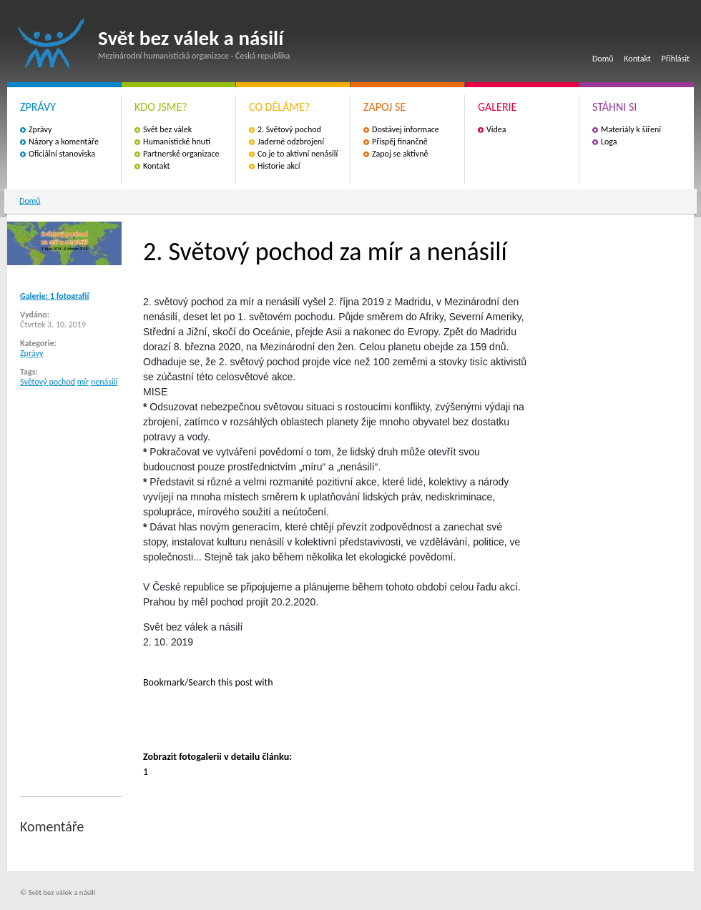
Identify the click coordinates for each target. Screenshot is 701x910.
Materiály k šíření (631, 129)
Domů (603, 59)
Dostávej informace (405, 129)
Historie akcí (279, 166)
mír (83, 382)
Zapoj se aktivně (400, 154)
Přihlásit (676, 59)
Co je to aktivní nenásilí (298, 154)
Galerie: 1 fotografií (54, 296)
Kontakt (637, 59)
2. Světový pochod (289, 129)
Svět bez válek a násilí (51, 43)
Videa (496, 129)
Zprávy (40, 129)
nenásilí (104, 382)
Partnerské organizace (181, 154)
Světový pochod (47, 382)
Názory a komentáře (64, 142)
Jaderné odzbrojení (291, 142)
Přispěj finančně (400, 142)
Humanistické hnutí (176, 142)
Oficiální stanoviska (62, 154)
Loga (609, 142)
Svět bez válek (167, 129)
